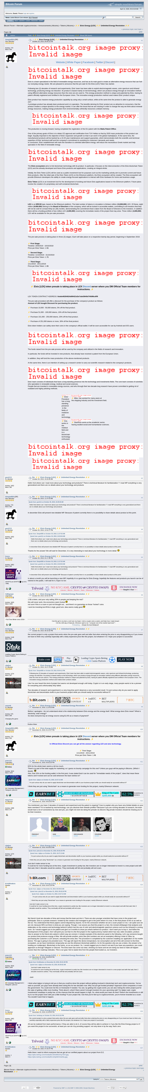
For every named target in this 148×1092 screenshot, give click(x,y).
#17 (141, 1048)
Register (34, 20)
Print (140, 32)
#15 (141, 957)
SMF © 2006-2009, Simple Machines (83, 1088)
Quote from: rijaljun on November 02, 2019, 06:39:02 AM (46, 889)
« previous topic (127, 29)
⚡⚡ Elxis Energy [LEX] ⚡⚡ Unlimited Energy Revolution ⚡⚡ (102, 26)
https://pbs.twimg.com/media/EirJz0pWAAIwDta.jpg (47, 1057)
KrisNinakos (10, 884)
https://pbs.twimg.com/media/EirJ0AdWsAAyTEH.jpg (48, 1055)
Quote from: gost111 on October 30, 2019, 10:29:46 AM (46, 502)
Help (16, 20)
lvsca (7, 556)
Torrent (35, 17)
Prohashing (76, 625)
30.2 (30, 17)
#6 (142, 595)
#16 (141, 1011)
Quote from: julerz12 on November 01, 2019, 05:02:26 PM (47, 851)
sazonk (8, 706)
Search (22, 20)
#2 (142, 478)
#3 (142, 498)
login (25, 13)
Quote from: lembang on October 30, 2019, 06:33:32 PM (46, 1015)
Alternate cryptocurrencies (26, 26)
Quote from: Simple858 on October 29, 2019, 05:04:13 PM (47, 670)
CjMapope (9, 594)
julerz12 (8, 761)
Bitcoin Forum (9, 26)
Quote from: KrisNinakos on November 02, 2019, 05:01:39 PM (48, 962)
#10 (141, 729)
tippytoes (9, 800)
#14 (141, 884)
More (41, 20)
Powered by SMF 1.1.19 (61, 1088)
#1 (142, 40)
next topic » (138, 29)
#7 (142, 630)
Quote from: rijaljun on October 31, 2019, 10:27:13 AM (46, 780)
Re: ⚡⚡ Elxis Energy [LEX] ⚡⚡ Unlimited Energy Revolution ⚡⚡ (61, 477)
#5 (142, 557)
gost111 (8, 477)
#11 (141, 761)
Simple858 (9, 39)
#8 (142, 666)
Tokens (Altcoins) (67, 26)
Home (10, 20)
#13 (141, 846)
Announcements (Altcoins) (48, 26)
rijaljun (8, 665)
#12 (141, 801)
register (31, 13)
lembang (8, 629)
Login (28, 20)
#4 (142, 529)
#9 (142, 707)
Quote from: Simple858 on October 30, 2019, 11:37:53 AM (47, 533)
